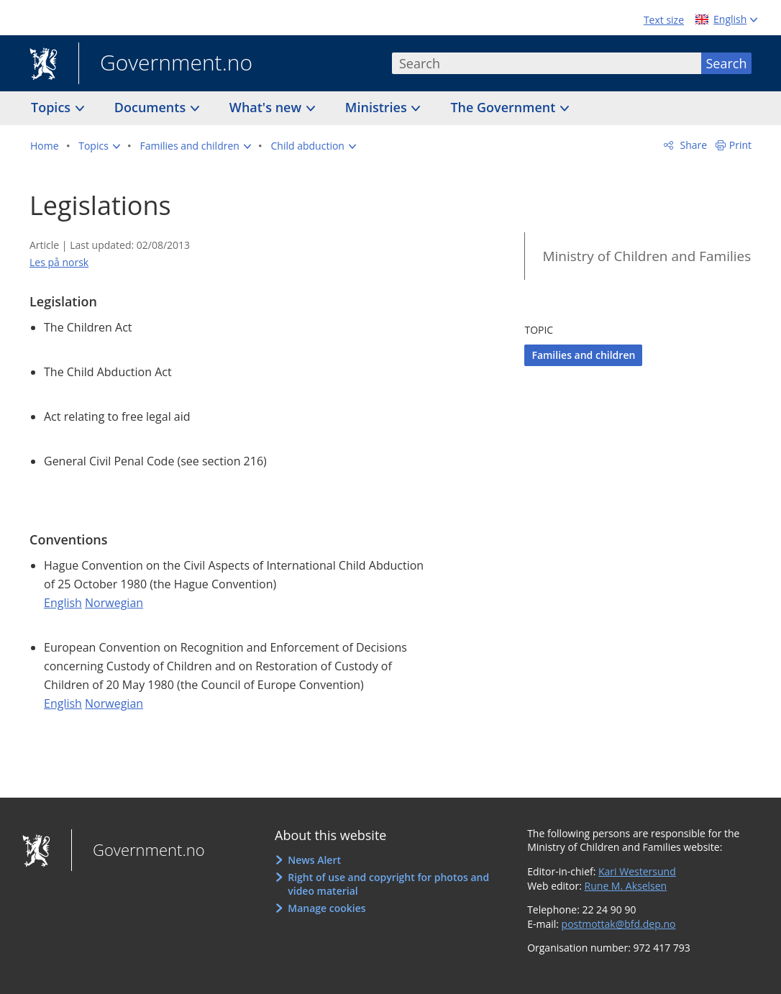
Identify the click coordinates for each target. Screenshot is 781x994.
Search (726, 63)
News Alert (314, 860)
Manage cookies (326, 908)
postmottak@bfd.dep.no (619, 924)
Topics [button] (52, 107)
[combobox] (546, 63)
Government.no (165, 64)
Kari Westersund (637, 871)
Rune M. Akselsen (626, 886)
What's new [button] (267, 107)
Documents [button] (151, 107)
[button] (99, 146)
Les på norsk (58, 262)
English (63, 603)
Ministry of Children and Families (646, 256)
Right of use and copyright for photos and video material (388, 884)
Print (740, 145)
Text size (664, 20)
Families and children (583, 355)
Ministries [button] (378, 107)
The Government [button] (504, 107)
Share (692, 145)
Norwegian (114, 603)
